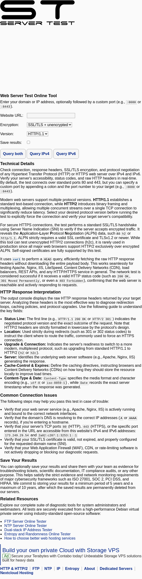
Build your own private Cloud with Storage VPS (60, 554)
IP (58, 572)
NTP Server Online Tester (25, 529)
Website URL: (11, 116)
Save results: (11, 143)
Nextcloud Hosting (16, 577)
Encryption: (9, 125)
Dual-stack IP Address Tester (28, 534)
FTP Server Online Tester (25, 525)
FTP (36, 572)
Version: (7, 134)
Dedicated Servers (116, 572)
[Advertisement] (71, 59)
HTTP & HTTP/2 (14, 572)
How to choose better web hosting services (39, 542)
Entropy (72, 572)
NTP (48, 572)
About (89, 572)
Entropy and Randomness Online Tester (37, 538)
